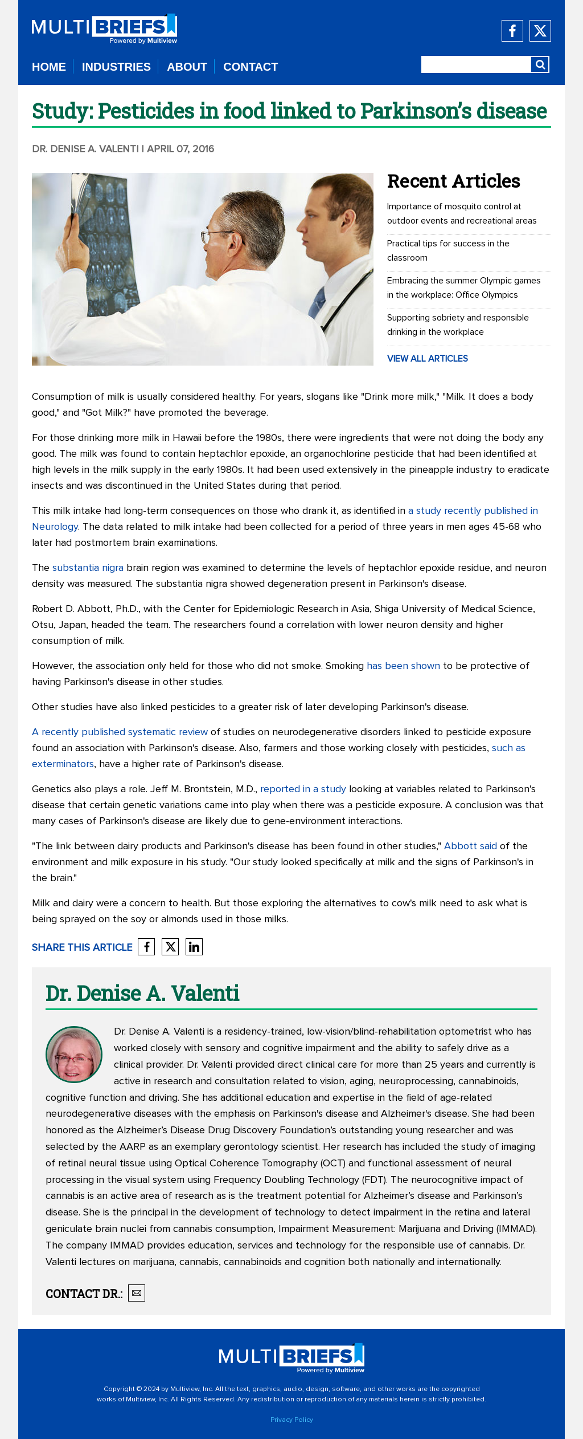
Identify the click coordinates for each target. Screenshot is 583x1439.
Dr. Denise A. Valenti (85, 149)
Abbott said (470, 846)
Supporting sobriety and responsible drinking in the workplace (458, 325)
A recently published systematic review (120, 732)
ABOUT (187, 66)
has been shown (403, 666)
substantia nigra (88, 568)
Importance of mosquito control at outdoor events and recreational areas (462, 213)
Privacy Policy (291, 1420)
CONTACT (250, 66)
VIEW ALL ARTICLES (427, 358)
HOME (49, 66)
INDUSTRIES (116, 66)
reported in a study (303, 789)
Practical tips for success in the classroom (448, 250)
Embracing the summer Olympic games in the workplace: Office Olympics (464, 287)
